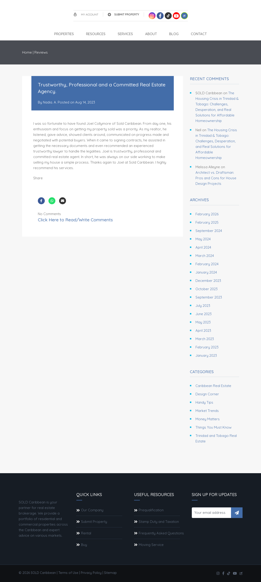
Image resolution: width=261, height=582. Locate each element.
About (151, 34)
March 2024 (204, 255)
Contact (199, 34)
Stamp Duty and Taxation (159, 521)
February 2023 (207, 347)
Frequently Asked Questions (161, 533)
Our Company (92, 510)
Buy (84, 544)
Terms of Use (68, 573)
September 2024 (208, 231)
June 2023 (203, 314)
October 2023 (206, 289)
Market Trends (207, 410)
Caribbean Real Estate (213, 386)
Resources (95, 34)
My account (85, 14)
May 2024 (203, 239)
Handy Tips (204, 402)
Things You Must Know (213, 427)
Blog (174, 34)
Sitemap (110, 573)
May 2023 (203, 322)
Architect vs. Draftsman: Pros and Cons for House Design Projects (215, 178)
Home (27, 52)
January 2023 (206, 355)
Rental (86, 533)
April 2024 (203, 247)
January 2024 (206, 272)
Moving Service (151, 544)
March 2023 (204, 339)
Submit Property (123, 14)
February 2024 (207, 264)
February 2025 (207, 222)
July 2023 (202, 305)
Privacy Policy (91, 573)
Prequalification (151, 510)
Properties (64, 34)
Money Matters (207, 419)
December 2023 (208, 280)
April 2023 (203, 330)
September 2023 (208, 297)
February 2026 (207, 214)
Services (125, 34)
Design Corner (207, 394)
